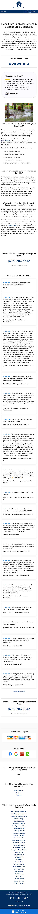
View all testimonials (19, 688)
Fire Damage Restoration (19, 811)
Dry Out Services (19, 866)
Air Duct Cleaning (19, 880)
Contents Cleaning (19, 842)
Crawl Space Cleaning (18, 820)
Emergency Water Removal (19, 847)
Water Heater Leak (19, 863)
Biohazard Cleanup (19, 839)
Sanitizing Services (19, 832)
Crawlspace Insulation (19, 823)
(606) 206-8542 (30, 11)
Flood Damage (19, 868)
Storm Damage (19, 815)
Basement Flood (19, 849)
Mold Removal (19, 871)
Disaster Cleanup (19, 818)
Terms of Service (31, 908)
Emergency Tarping (19, 825)
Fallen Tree (19, 873)
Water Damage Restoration (19, 808)
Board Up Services (19, 827)
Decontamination (19, 835)
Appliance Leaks (19, 851)
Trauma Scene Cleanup (19, 837)
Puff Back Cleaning (19, 844)
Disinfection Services (19, 830)
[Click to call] (19, 911)
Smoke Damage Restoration (18, 813)
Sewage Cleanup (19, 875)
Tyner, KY (19, 792)
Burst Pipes (19, 856)
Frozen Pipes (19, 859)
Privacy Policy (12, 902)
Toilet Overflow (19, 854)
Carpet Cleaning (19, 878)
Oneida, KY (19, 790)
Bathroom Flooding (19, 861)
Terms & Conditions (24, 902)
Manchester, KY (19, 787)
